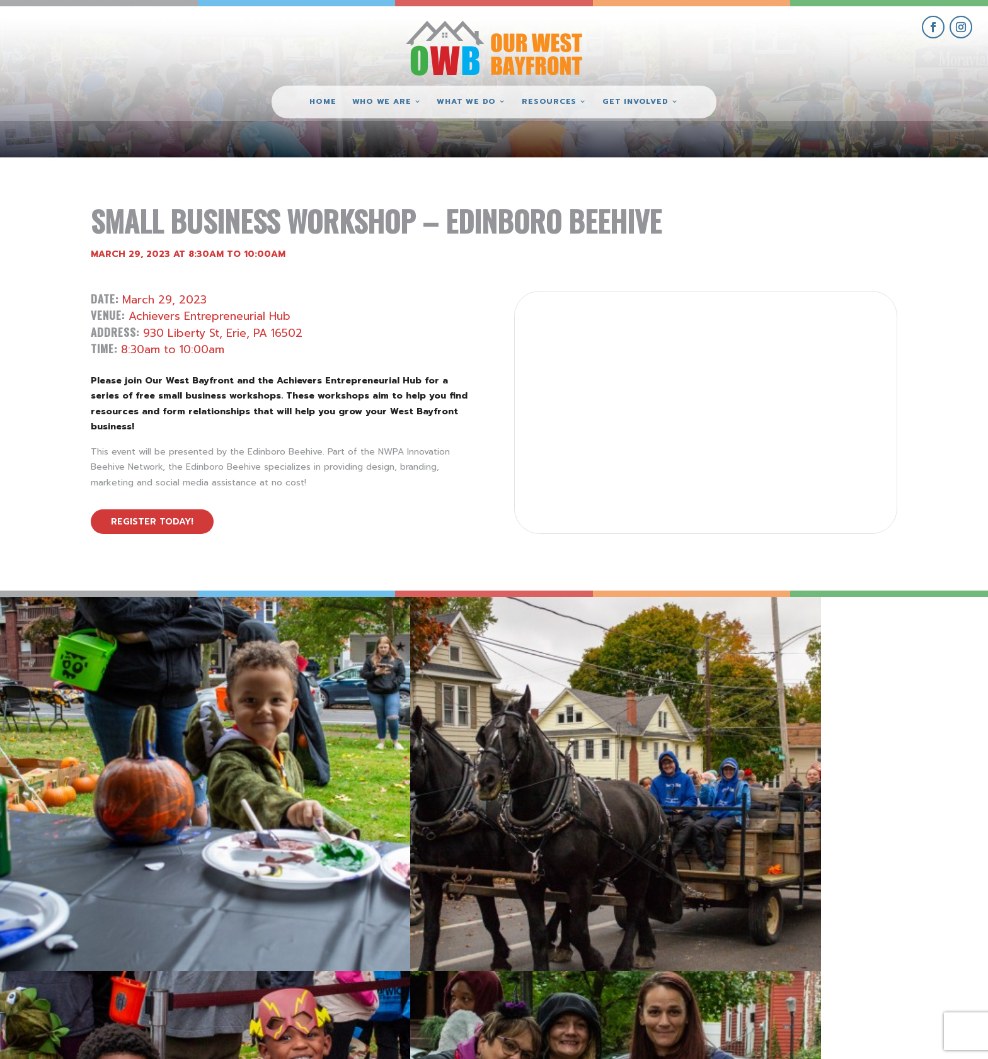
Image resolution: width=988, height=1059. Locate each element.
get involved (847, 910)
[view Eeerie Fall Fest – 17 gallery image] (370, 720)
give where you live (847, 939)
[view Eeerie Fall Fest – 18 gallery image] (123, 720)
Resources (549, 102)
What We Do (466, 102)
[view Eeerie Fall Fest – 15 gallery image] (864, 720)
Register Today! (152, 521)
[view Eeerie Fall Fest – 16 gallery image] (617, 720)
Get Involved (635, 102)
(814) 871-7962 (494, 953)
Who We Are (381, 102)
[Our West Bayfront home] (494, 47)
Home (322, 102)
